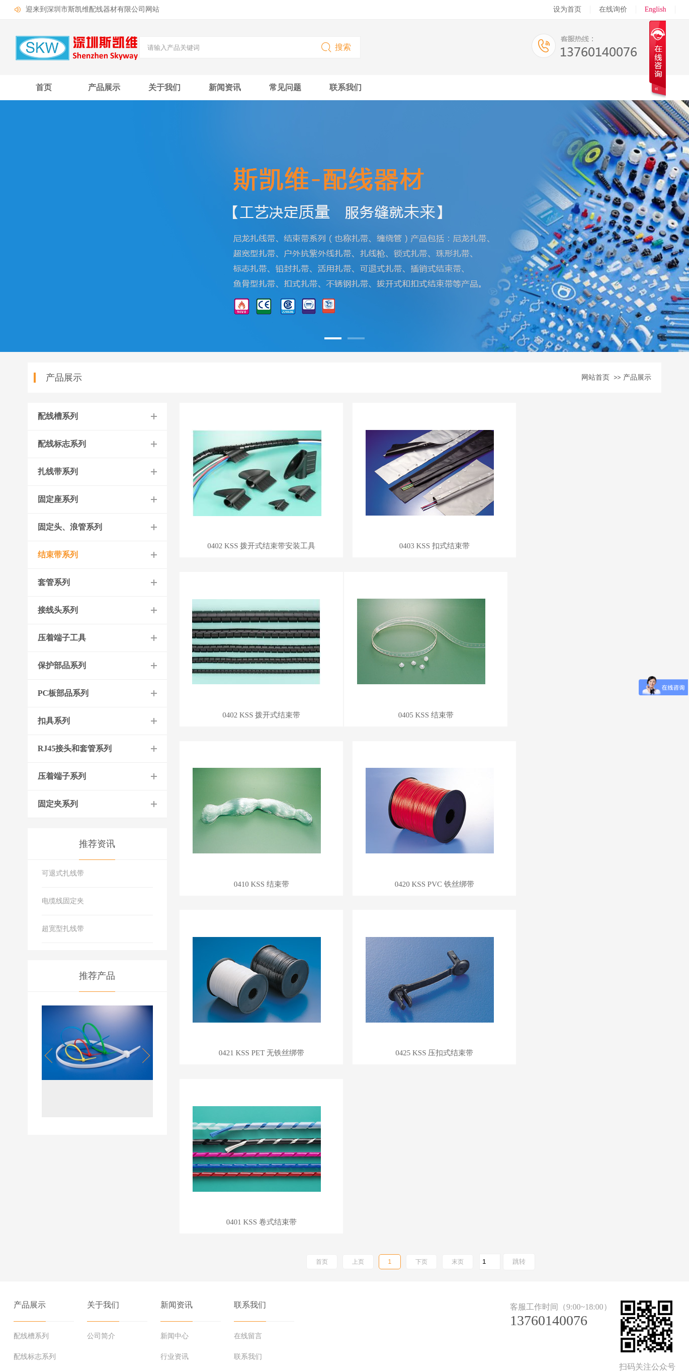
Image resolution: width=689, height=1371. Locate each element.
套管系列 (54, 582)
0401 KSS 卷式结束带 (584, 884)
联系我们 (345, 87)
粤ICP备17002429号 (125, 1356)
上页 (358, 923)
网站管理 (649, 1312)
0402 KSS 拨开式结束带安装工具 (257, 546)
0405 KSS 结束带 (257, 715)
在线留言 (248, 1200)
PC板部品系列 (63, 693)
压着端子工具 (62, 637)
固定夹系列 (58, 804)
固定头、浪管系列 (70, 527)
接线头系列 (58, 610)
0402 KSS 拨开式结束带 (584, 546)
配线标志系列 (62, 444)
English (655, 9)
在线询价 (613, 9)
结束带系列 (58, 554)
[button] (142, 1055)
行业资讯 (174, 1221)
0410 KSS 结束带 (420, 715)
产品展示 (104, 87)
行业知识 (174, 1242)
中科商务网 (616, 1312)
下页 (421, 923)
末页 (458, 923)
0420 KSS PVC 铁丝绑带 (584, 715)
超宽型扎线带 (63, 928)
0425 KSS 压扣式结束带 (421, 884)
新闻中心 (174, 1200)
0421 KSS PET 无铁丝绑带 (256, 884)
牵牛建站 (585, 1312)
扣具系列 (54, 720)
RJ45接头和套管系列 (75, 748)
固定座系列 (58, 499)
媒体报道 (174, 1263)
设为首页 (567, 9)
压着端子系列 (62, 776)
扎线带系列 (58, 471)
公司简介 (101, 1200)
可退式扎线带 (63, 873)
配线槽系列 (58, 416)
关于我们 (164, 87)
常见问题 (285, 87)
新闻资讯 (225, 87)
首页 (44, 87)
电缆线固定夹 (63, 901)
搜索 (335, 47)
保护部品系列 (62, 665)
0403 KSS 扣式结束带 (420, 546)
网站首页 (595, 377)
